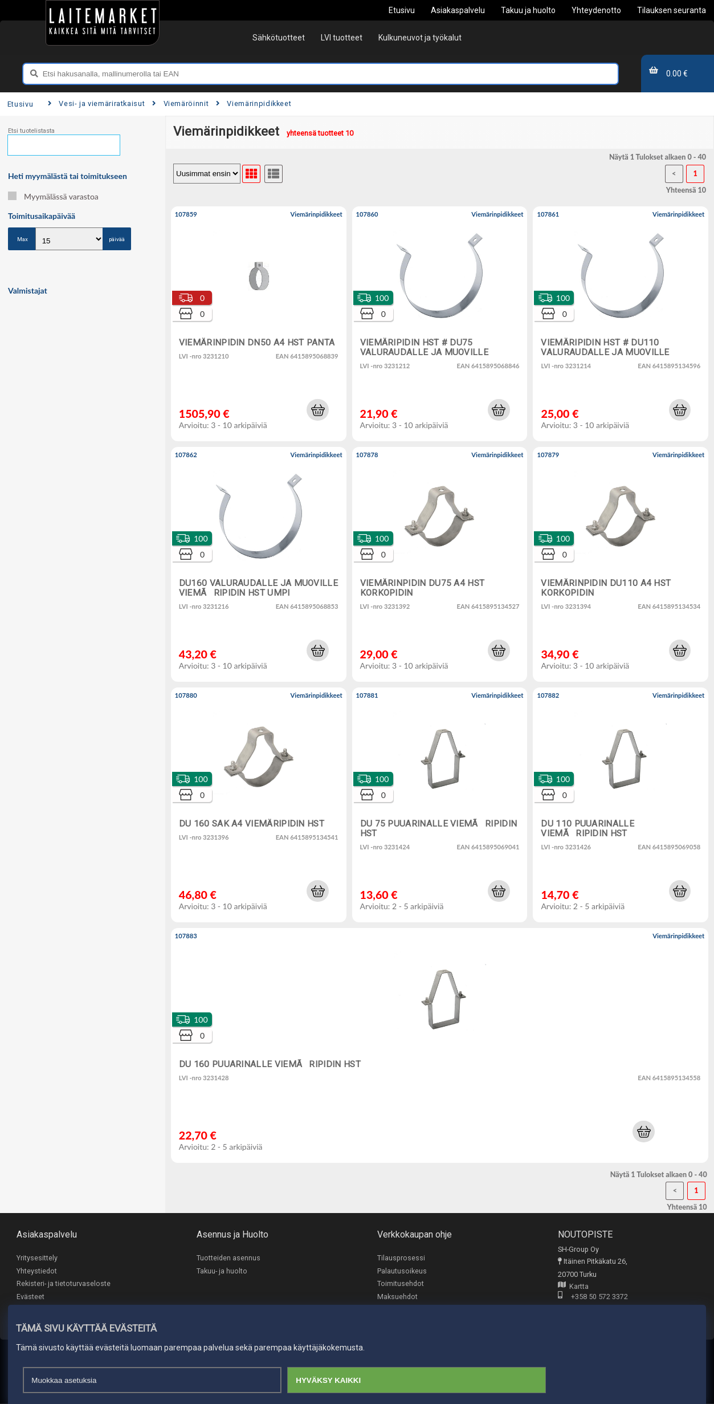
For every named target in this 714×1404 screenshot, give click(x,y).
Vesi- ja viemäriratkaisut (96, 103)
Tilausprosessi (401, 1258)
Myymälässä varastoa (53, 196)
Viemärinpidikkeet (253, 103)
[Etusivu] (102, 23)
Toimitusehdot (400, 1283)
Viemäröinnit (180, 103)
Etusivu (20, 104)
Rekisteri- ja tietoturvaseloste (64, 1283)
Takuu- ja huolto (222, 1271)
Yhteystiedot (37, 1271)
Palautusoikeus (402, 1271)
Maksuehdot (397, 1296)
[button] (317, 410)
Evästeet (30, 1296)
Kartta (573, 1286)
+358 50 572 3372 (593, 1297)
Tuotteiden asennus (228, 1258)
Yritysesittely (37, 1258)
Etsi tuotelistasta (31, 131)
